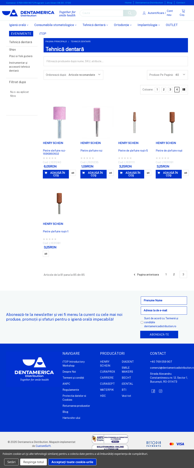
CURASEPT (107, 395)
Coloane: (147, 101)
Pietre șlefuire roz (91, 162)
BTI (124, 401)
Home (128, 2)
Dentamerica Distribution (149, 2)
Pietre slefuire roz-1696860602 (54, 164)
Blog (169, 2)
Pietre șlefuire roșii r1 (56, 243)
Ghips (12, 61)
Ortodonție (123, 37)
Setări (11, 462)
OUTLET (172, 37)
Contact (180, 2)
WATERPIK (107, 401)
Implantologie (149, 37)
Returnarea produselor (76, 417)
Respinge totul (33, 462)
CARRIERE (107, 389)
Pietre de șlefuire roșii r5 (133, 162)
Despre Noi (69, 383)
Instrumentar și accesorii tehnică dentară (19, 78)
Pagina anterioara (146, 287)
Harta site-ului (71, 429)
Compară (73, 185)
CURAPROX (107, 383)
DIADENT (128, 373)
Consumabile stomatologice (55, 37)
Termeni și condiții (73, 389)
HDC (103, 407)
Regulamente (70, 401)
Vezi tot (126, 407)
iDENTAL (127, 395)
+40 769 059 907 (161, 373)
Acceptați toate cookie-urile (72, 462)
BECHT (126, 389)
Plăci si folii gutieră (20, 68)
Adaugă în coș (57, 186)
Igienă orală (18, 37)
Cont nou (168, 18)
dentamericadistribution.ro (160, 338)
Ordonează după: (56, 86)
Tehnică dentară (95, 37)
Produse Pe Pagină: (161, 86)
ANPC (66, 395)
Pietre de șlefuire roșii (169, 162)
